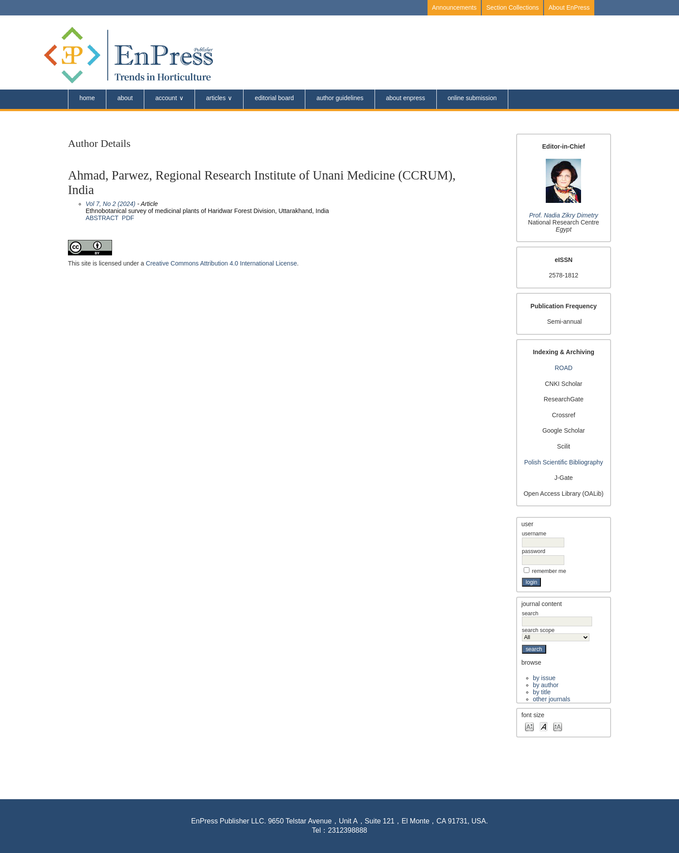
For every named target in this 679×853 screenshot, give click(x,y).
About (125, 97)
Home (87, 97)
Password (533, 551)
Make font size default (543, 726)
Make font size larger (557, 726)
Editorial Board (274, 97)
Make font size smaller (529, 726)
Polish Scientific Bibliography (563, 462)
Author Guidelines (340, 97)
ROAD (563, 367)
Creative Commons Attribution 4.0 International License (221, 263)
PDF (128, 217)
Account (166, 97)
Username (534, 534)
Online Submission (472, 97)
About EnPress (568, 7)
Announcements (454, 7)
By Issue (544, 677)
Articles (215, 97)
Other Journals (551, 699)
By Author (546, 684)
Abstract (102, 217)
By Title (542, 692)
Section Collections (512, 7)
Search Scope (555, 633)
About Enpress (405, 97)
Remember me (549, 571)
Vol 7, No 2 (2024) (110, 203)
